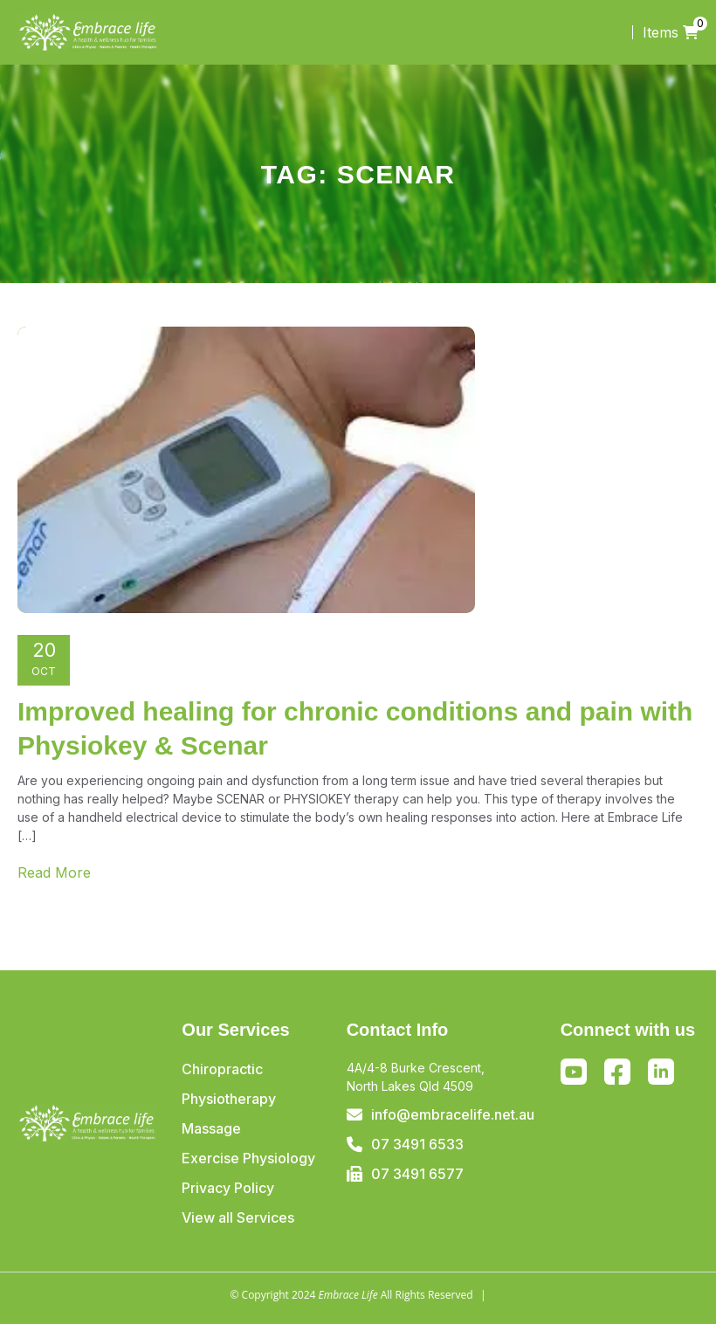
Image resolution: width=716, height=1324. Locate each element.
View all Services (238, 1217)
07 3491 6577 (417, 1174)
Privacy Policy (228, 1187)
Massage (211, 1128)
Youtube (573, 1071)
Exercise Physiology (248, 1158)
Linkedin (661, 1071)
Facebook (616, 1075)
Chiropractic (222, 1069)
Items (671, 32)
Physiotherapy (229, 1098)
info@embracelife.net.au (452, 1114)
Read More (54, 872)
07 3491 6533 (417, 1144)
